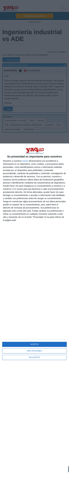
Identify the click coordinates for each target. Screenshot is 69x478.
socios (25, 161)
